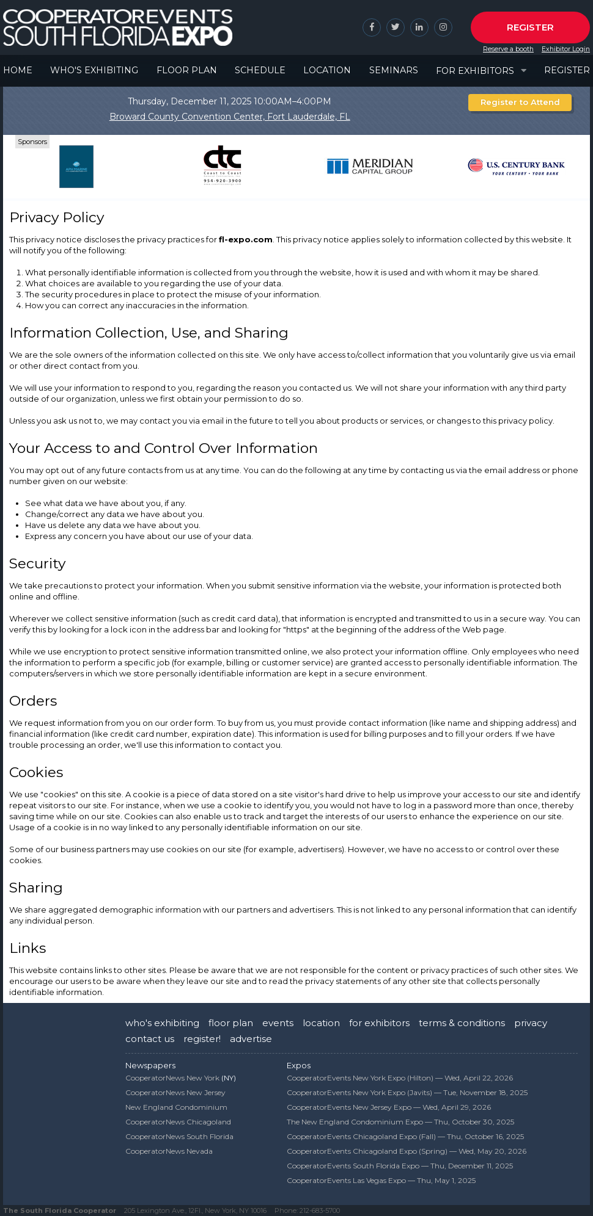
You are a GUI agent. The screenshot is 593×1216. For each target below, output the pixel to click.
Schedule (260, 70)
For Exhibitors (475, 70)
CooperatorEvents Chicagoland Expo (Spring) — (406, 1151)
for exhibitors (379, 1023)
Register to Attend (520, 102)
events (277, 1023)
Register (530, 27)
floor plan (230, 1023)
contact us (149, 1038)
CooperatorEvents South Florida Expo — (400, 1165)
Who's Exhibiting (94, 70)
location (321, 1023)
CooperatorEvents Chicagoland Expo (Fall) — (405, 1136)
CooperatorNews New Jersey (175, 1092)
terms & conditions (462, 1023)
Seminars (393, 70)
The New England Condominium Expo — (400, 1121)
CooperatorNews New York (172, 1077)
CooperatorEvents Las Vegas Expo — (381, 1180)
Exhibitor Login (566, 49)
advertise (251, 1038)
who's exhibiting (162, 1023)
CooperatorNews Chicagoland (178, 1121)
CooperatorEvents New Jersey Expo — (389, 1107)
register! (202, 1038)
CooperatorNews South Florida (179, 1136)
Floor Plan (187, 70)
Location (327, 70)
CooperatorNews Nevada (169, 1151)
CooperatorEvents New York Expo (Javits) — (407, 1092)
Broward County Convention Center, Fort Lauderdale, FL (229, 116)
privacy (530, 1023)
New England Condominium (176, 1107)
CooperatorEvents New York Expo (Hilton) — (400, 1077)
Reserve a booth (508, 49)
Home (17, 70)
